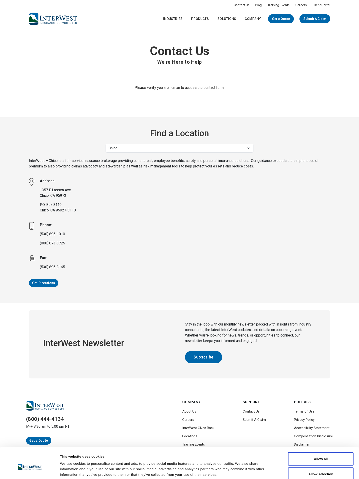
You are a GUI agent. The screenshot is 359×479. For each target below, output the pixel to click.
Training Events (278, 5)
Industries (173, 19)
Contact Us (242, 5)
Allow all (321, 437)
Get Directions (43, 283)
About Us (189, 411)
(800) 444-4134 (45, 419)
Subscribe (203, 357)
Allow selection (320, 452)
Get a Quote (281, 19)
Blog (258, 5)
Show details (240, 467)
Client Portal (321, 5)
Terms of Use (304, 411)
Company (253, 19)
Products (200, 19)
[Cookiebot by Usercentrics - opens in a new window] (30, 470)
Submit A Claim (314, 19)
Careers (301, 5)
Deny (321, 467)
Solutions (227, 19)
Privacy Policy (304, 420)
